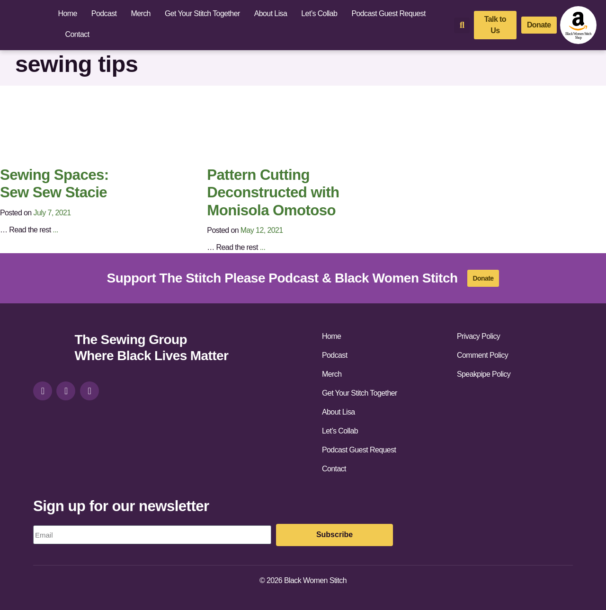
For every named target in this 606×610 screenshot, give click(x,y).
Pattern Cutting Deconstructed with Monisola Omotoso (273, 193)
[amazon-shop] (578, 25)
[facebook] (65, 390)
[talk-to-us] (495, 25)
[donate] (539, 25)
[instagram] (42, 390)
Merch (140, 13)
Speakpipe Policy (483, 374)
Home (67, 13)
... (55, 230)
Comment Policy (482, 355)
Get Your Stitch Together (202, 13)
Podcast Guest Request (388, 13)
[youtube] (89, 390)
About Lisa (270, 13)
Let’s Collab (319, 13)
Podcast (104, 13)
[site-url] (50, 349)
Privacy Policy (478, 336)
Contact (77, 34)
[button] (462, 25)
